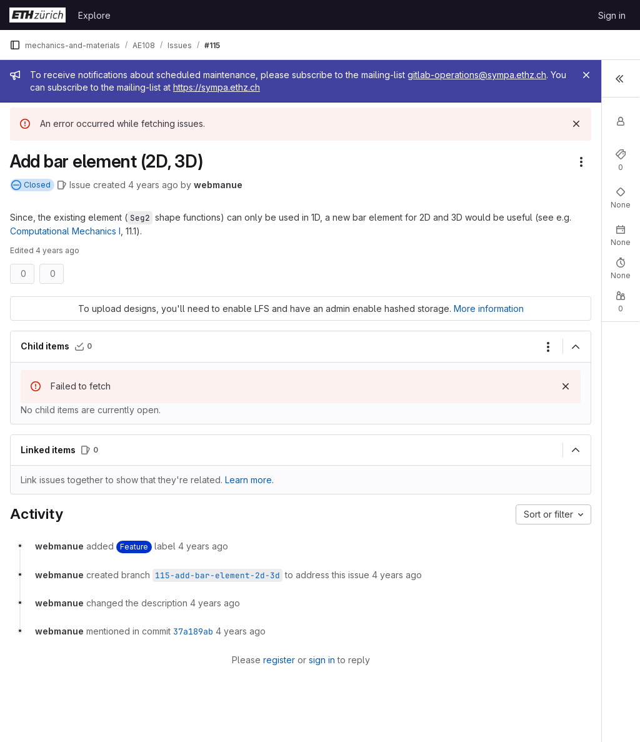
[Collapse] (433, 360)
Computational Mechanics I (187, 231)
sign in (251, 673)
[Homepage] (37, 15)
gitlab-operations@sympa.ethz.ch (99, 87)
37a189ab (193, 644)
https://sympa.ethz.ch (377, 87)
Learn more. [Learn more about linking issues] (249, 493)
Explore (94, 15)
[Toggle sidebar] (618, 80)
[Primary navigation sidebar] (15, 45)
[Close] (443, 75)
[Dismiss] (433, 123)
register (208, 673)
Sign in (612, 15)
